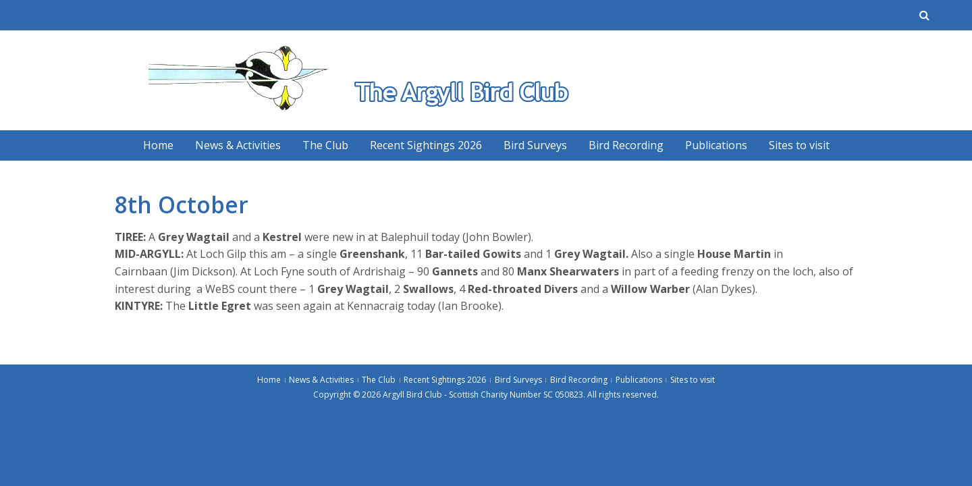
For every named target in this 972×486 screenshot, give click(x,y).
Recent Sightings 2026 (426, 145)
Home (158, 145)
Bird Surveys (535, 145)
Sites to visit (799, 145)
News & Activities (238, 145)
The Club (325, 145)
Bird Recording (626, 145)
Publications (716, 145)
